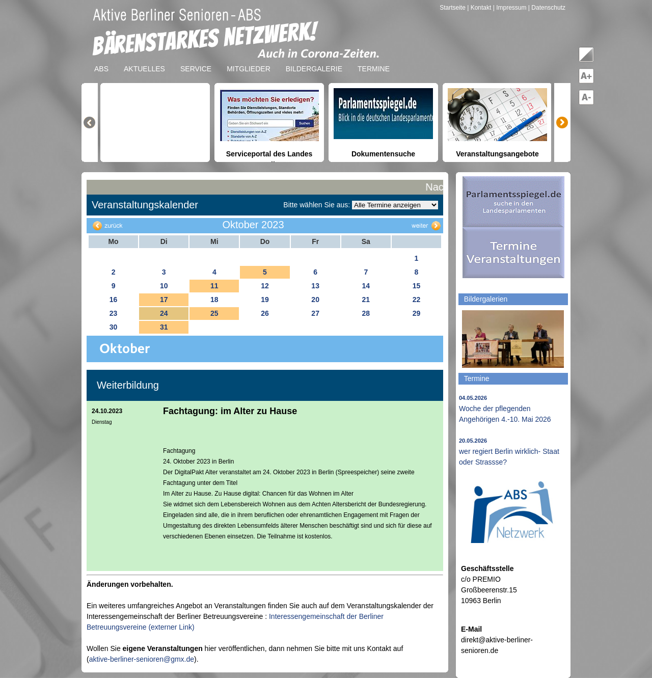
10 (164, 286)
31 (164, 327)
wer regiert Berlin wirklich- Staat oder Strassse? (509, 452)
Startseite (453, 7)
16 (114, 299)
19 (265, 299)
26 (265, 313)
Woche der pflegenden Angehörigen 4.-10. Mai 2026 (505, 409)
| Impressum (510, 7)
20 (315, 299)
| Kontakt (480, 7)
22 (417, 299)
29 (417, 313)
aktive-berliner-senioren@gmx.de (141, 659)
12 (265, 286)
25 (214, 313)
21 (366, 299)
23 (114, 313)
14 (366, 286)
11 (214, 286)
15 (417, 286)
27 (315, 313)
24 (164, 313)
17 (164, 299)
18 (214, 299)
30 (114, 327)
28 (366, 313)
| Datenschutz (546, 7)
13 (315, 286)
